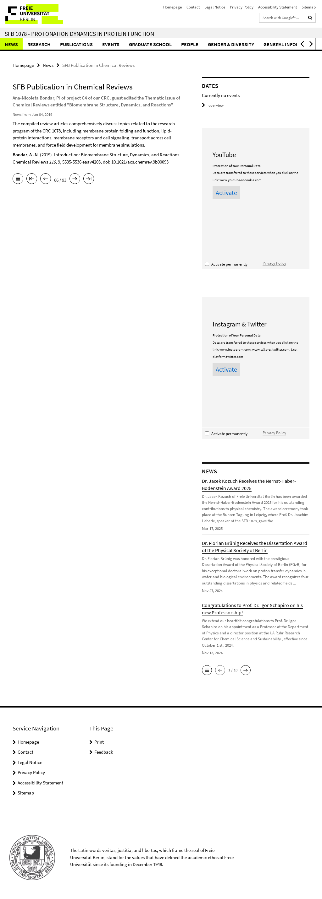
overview (213, 105)
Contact (193, 7)
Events (110, 44)
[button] (301, 44)
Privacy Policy (241, 7)
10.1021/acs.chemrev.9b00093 (140, 162)
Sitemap (309, 7)
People (189, 44)
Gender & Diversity (231, 44)
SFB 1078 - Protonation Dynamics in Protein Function (79, 33)
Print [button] (99, 742)
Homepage (172, 7)
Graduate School (150, 44)
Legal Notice (214, 7)
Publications (76, 44)
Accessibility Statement (277, 7)
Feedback (103, 752)
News (11, 44)
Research (39, 44)
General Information (290, 44)
